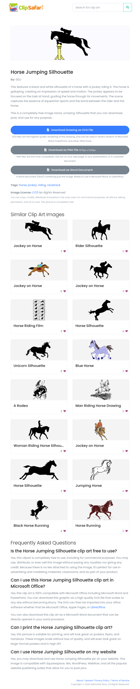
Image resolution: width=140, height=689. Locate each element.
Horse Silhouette (90, 325)
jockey (32, 185)
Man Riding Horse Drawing (98, 405)
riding (42, 185)
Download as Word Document (70, 170)
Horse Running (88, 525)
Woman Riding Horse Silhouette (41, 445)
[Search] (98, 7)
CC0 (35, 192)
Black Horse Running (31, 525)
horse (23, 185)
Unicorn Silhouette (29, 365)
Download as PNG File (70, 150)
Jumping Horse (89, 485)
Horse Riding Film (28, 325)
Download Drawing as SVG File (70, 130)
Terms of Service (120, 680)
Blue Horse (85, 365)
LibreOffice (98, 607)
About (80, 680)
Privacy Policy (102, 680)
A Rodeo (21, 405)
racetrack (53, 185)
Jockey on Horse (28, 245)
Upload (89, 680)
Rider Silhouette (89, 245)
